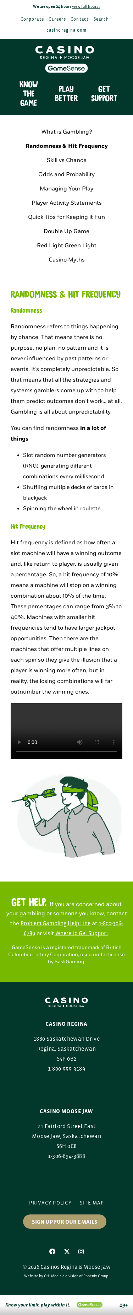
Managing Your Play (66, 188)
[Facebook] (52, 1251)
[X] (67, 1251)
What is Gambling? (66, 132)
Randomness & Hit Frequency (67, 146)
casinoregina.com (66, 30)
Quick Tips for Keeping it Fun (66, 217)
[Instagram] (81, 1251)
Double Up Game (66, 231)
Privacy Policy (50, 1203)
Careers (57, 19)
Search (101, 19)
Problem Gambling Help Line (55, 923)
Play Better (66, 94)
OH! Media (53, 1276)
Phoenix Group (95, 1276)
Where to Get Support (81, 933)
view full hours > (86, 6)
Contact (80, 19)
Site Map (92, 1203)
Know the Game (29, 94)
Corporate (32, 19)
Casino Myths (67, 260)
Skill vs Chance (67, 160)
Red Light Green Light (66, 245)
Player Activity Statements (67, 203)
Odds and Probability (66, 174)
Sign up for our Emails (65, 1221)
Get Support (104, 94)
